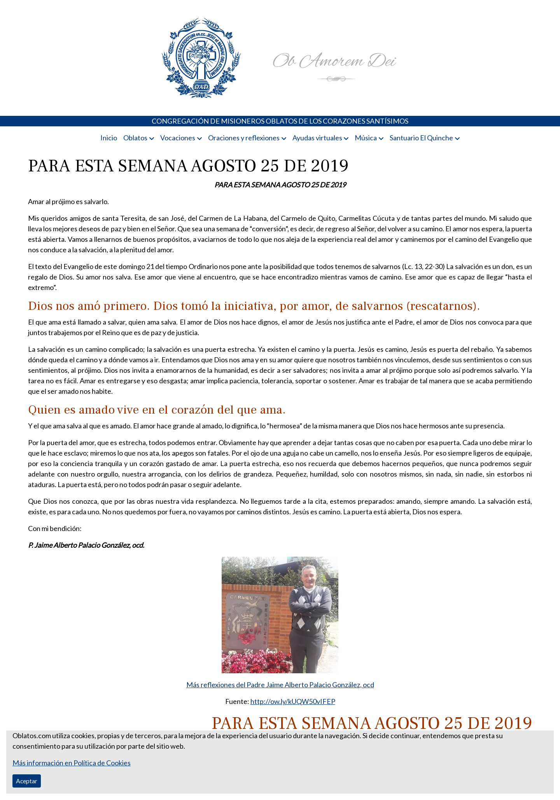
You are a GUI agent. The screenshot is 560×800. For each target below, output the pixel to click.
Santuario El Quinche (421, 137)
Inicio (108, 137)
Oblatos (135, 137)
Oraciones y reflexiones (244, 137)
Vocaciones (177, 137)
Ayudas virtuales (317, 137)
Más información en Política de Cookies (71, 762)
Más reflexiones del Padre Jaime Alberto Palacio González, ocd (280, 684)
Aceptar (26, 780)
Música (366, 137)
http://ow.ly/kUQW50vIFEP (292, 701)
